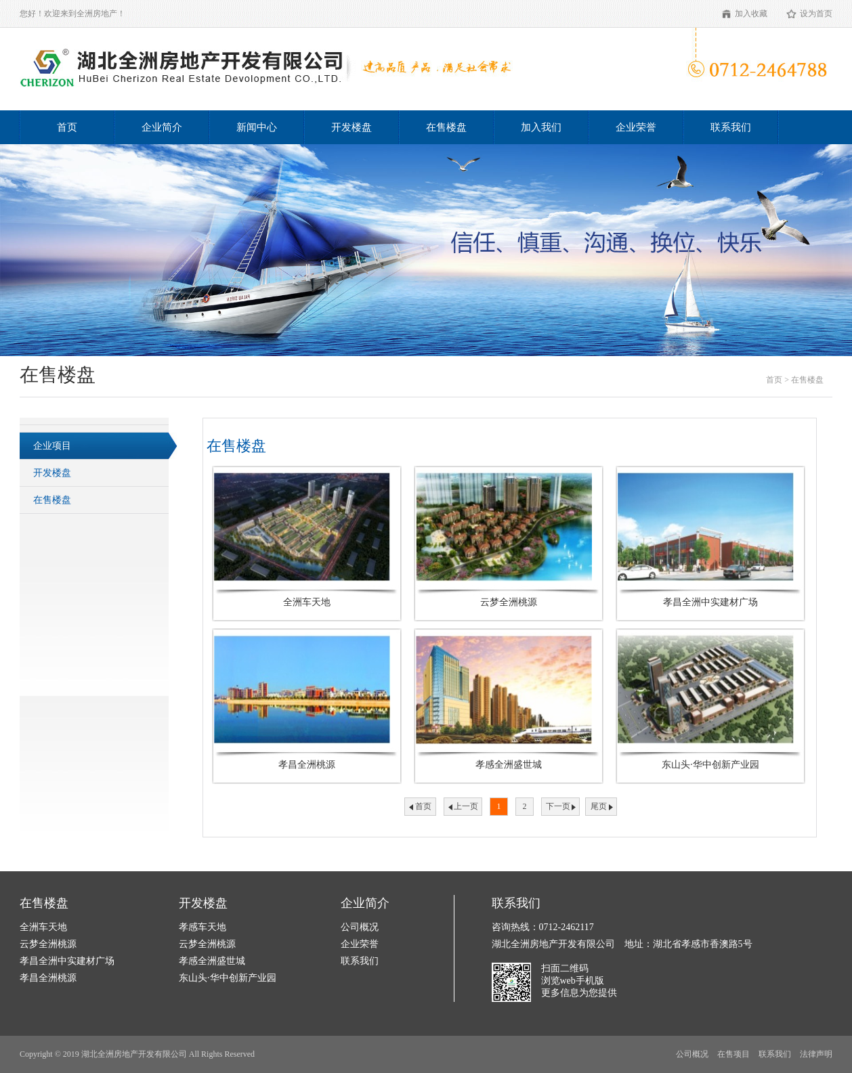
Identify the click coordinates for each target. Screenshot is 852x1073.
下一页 (558, 806)
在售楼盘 (446, 127)
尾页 (599, 806)
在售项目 (733, 1054)
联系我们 (730, 127)
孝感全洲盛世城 (212, 961)
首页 (67, 127)
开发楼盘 (351, 127)
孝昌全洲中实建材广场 (67, 961)
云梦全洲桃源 (48, 944)
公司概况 (360, 927)
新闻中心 (256, 127)
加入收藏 (751, 13)
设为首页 (816, 13)
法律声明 (816, 1054)
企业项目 (52, 446)
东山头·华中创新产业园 (227, 978)
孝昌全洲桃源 (48, 978)
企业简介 (162, 127)
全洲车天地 (43, 927)
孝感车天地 (202, 927)
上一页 (466, 806)
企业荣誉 (636, 127)
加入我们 (541, 127)
